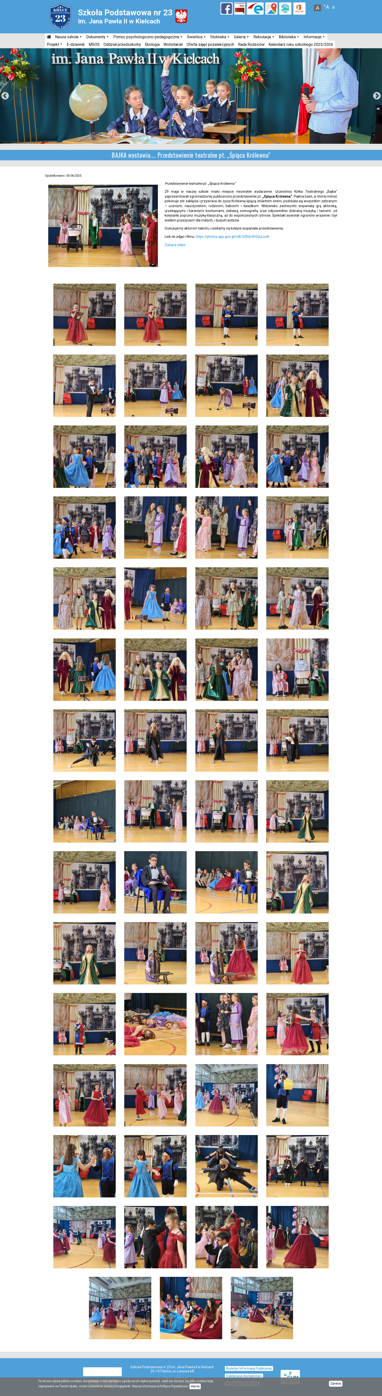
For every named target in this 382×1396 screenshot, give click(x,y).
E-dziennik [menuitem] (76, 44)
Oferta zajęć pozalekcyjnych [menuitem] (210, 44)
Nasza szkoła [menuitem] (67, 38)
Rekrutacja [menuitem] (263, 38)
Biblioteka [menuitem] (288, 38)
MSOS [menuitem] (94, 44)
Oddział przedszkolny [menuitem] (122, 44)
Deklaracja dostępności (244, 1376)
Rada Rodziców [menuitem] (251, 44)
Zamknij (335, 1383)
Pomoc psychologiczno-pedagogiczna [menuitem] (147, 38)
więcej (195, 1386)
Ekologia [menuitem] (152, 44)
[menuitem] (49, 37)
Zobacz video (175, 245)
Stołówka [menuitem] (219, 38)
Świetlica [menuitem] (195, 38)
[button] (84, 283)
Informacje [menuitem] (313, 38)
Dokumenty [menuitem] (96, 38)
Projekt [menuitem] (54, 45)
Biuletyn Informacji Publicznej (249, 1368)
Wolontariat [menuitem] (173, 44)
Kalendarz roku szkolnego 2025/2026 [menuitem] (300, 44)
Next (377, 96)
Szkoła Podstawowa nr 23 (125, 12)
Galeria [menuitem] (240, 38)
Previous (5, 96)
